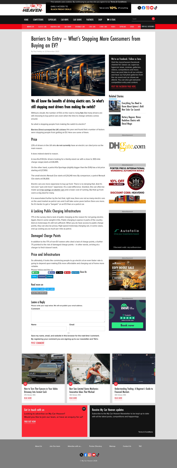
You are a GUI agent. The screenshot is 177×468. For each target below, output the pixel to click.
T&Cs (95, 339)
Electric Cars (38, 289)
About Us (38, 447)
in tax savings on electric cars (52, 190)
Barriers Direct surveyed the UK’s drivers (49, 129)
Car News (64, 19)
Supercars (52, 19)
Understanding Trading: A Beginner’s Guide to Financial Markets (133, 390)
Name (33, 324)
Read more (28, 398)
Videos (113, 26)
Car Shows (77, 19)
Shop (100, 19)
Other (132, 26)
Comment (35, 308)
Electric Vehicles (39, 293)
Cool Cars (92, 26)
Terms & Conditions (118, 2)
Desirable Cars (80, 26)
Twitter (34, 276)
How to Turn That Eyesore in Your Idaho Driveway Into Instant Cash (41, 390)
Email (72, 324)
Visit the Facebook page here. (123, 86)
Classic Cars (42, 26)
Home (26, 19)
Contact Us (127, 447)
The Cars (50, 289)
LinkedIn (49, 276)
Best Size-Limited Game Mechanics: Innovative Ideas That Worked (84, 390)
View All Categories (148, 26)
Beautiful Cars (55, 26)
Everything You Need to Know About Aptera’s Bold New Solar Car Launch (133, 106)
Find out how (30, 422)
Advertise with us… (75, 447)
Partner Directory (95, 447)
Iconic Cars (103, 26)
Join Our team (55, 447)
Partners (90, 19)
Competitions (38, 19)
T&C (140, 447)
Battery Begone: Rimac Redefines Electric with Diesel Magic (131, 121)
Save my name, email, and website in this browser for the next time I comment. (65, 335)
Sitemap (112, 447)
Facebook (42, 276)
